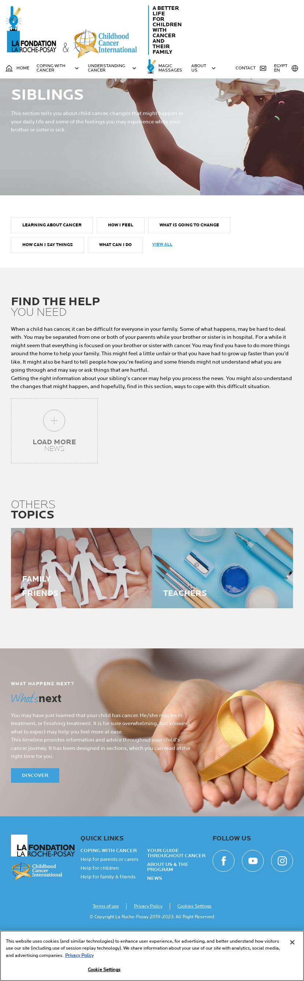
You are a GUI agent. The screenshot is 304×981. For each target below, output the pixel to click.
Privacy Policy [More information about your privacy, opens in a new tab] (79, 955)
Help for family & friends (107, 918)
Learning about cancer (52, 267)
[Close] (292, 942)
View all (162, 286)
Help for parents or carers (109, 901)
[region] (152, 956)
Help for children (99, 910)
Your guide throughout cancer (176, 895)
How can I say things (47, 287)
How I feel (120, 267)
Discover (35, 817)
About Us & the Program (167, 909)
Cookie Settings (104, 970)
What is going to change (189, 267)
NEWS (154, 920)
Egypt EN (286, 68)
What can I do (115, 287)
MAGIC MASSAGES (170, 68)
